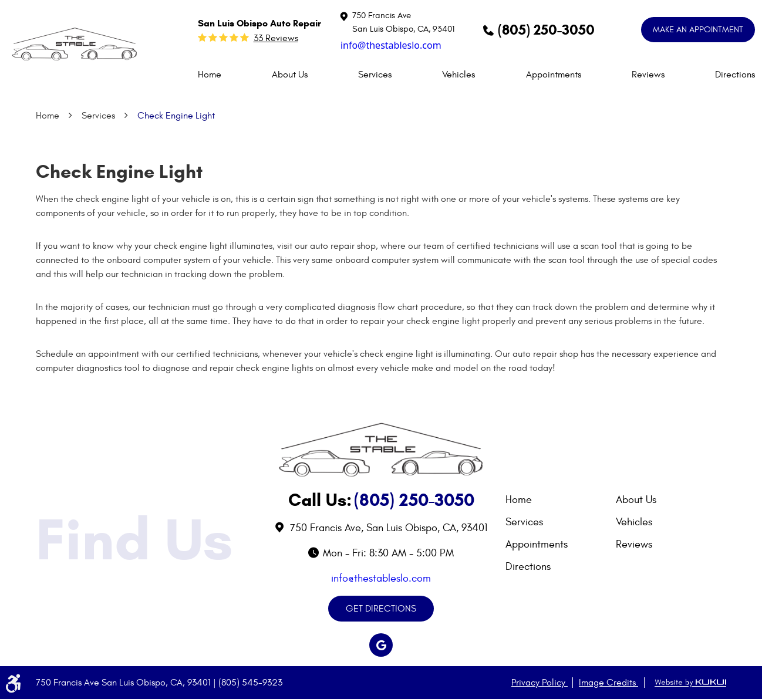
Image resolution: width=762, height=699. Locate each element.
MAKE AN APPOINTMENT (698, 30)
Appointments (553, 74)
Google (381, 645)
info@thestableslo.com (390, 45)
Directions (735, 74)
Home (209, 74)
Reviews (648, 74)
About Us (290, 74)
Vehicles (458, 74)
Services (375, 74)
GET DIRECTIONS (381, 608)
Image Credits (608, 682)
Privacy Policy (539, 682)
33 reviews (276, 38)
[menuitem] (209, 74)
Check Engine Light (176, 115)
